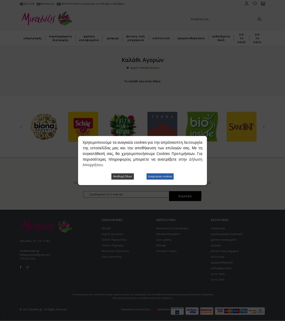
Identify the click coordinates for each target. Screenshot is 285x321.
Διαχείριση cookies (160, 176)
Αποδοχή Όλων (122, 176)
